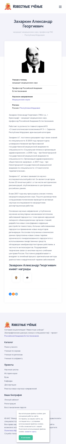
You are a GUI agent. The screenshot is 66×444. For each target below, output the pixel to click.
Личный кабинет (11, 399)
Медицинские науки (21, 99)
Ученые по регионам (13, 354)
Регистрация (10, 403)
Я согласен (25, 438)
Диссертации (10, 385)
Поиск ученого (10, 347)
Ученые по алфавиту (13, 358)
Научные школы (11, 369)
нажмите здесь (30, 432)
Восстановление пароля (15, 407)
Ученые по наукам (12, 351)
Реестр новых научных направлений (20, 388)
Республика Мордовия (30, 108)
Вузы (6, 377)
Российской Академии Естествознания (21, 336)
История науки (10, 373)
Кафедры (8, 381)
